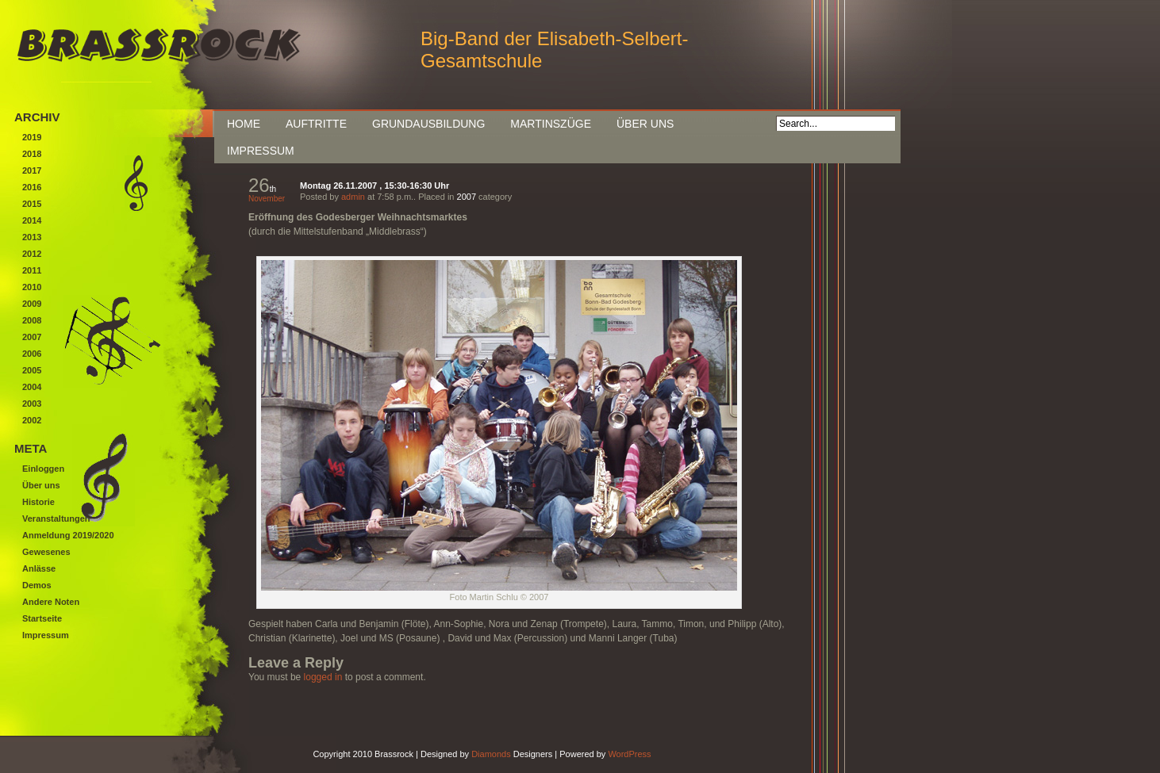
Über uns (645, 123)
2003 (31, 403)
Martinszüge (550, 123)
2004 (31, 387)
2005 (31, 370)
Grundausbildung (428, 123)
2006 (31, 353)
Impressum (260, 150)
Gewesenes (46, 552)
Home (243, 123)
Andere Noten (50, 602)
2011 (31, 270)
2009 (31, 303)
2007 (466, 196)
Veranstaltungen (56, 518)
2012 (31, 253)
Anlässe (39, 568)
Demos (37, 585)
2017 (31, 170)
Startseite (42, 618)
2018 (31, 154)
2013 (31, 237)
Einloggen (43, 468)
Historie (38, 502)
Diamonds (491, 754)
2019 (31, 137)
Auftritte (316, 123)
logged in (323, 677)
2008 (31, 320)
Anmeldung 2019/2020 (68, 535)
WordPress (629, 754)
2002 (31, 420)
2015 (31, 204)
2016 (31, 187)
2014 (31, 220)
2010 (31, 287)
